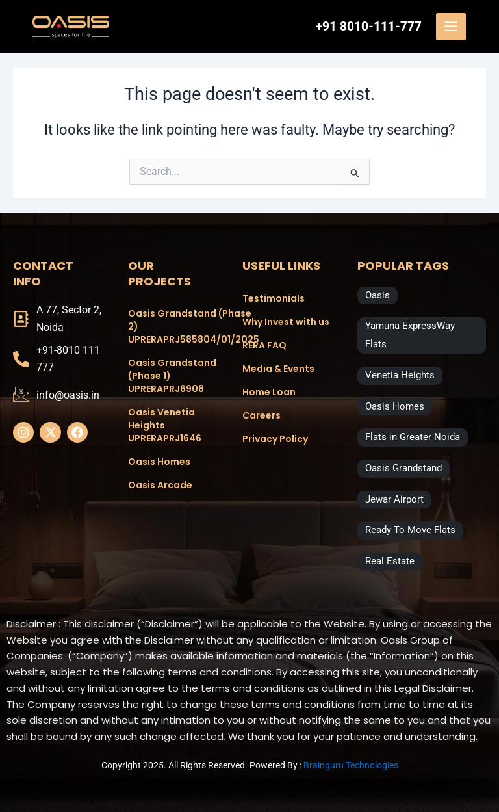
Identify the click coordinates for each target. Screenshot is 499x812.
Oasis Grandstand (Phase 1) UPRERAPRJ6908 (172, 375)
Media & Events (278, 368)
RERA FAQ (264, 345)
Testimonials (273, 298)
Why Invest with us (285, 321)
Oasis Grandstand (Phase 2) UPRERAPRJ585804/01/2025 (172, 326)
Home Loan (269, 392)
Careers (261, 415)
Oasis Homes (159, 461)
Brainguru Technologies (350, 765)
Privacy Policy (275, 438)
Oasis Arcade (160, 484)
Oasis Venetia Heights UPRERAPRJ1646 (164, 425)
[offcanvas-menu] (451, 26)
